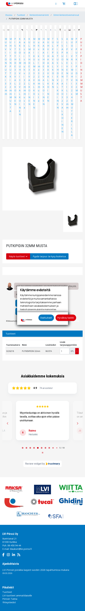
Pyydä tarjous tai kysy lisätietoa (49, 256)
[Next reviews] (77, 423)
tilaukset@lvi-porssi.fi (21, 548)
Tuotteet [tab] (11, 333)
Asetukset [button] (46, 317)
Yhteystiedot (9, 602)
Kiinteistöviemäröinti (39, 15)
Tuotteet (21, 15)
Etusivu (9, 15)
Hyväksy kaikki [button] (65, 317)
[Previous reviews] (7, 423)
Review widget (33, 463)
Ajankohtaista (10, 563)
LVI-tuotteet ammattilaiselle (17, 595)
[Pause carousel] (42, 452)
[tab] (23, 448)
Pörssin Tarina (9, 598)
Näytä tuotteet (18, 256)
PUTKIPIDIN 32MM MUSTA (21, 18)
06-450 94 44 (14, 545)
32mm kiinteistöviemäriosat (66, 15)
